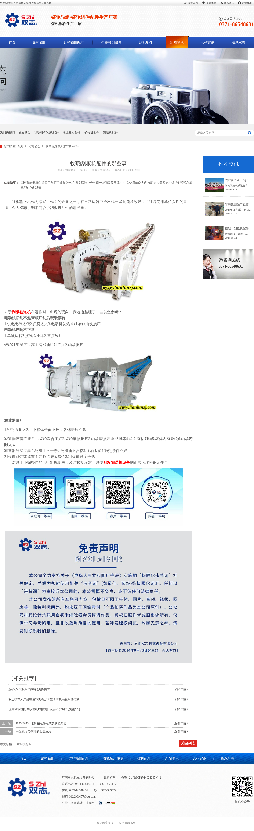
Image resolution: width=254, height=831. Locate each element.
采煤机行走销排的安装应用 (33, 731)
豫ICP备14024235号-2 (147, 777)
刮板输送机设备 (116, 462)
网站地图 (247, 2)
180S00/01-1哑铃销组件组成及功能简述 (41, 723)
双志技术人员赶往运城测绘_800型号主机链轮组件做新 (44, 699)
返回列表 (188, 743)
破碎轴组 (24, 132)
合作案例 (207, 42)
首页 (12, 42)
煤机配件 (146, 42)
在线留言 (193, 2)
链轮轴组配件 (74, 42)
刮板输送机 (21, 312)
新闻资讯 (177, 42)
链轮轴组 (39, 42)
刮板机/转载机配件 (46, 132)
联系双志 (229, 2)
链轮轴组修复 (111, 42)
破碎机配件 (91, 132)
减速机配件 (110, 132)
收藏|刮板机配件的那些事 (62, 146)
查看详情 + (181, 723)
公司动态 (34, 146)
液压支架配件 (71, 132)
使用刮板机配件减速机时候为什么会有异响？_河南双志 (44, 709)
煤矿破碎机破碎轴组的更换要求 (29, 689)
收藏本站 (211, 2)
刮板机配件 (24, 744)
